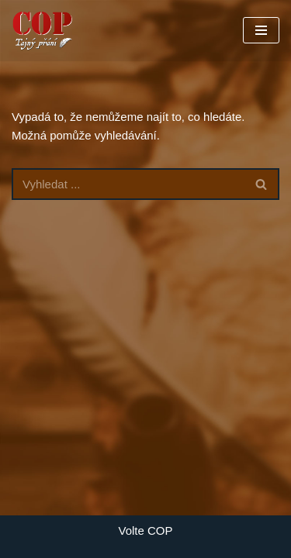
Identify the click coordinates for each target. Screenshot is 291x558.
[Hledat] (128, 184)
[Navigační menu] (261, 30)
